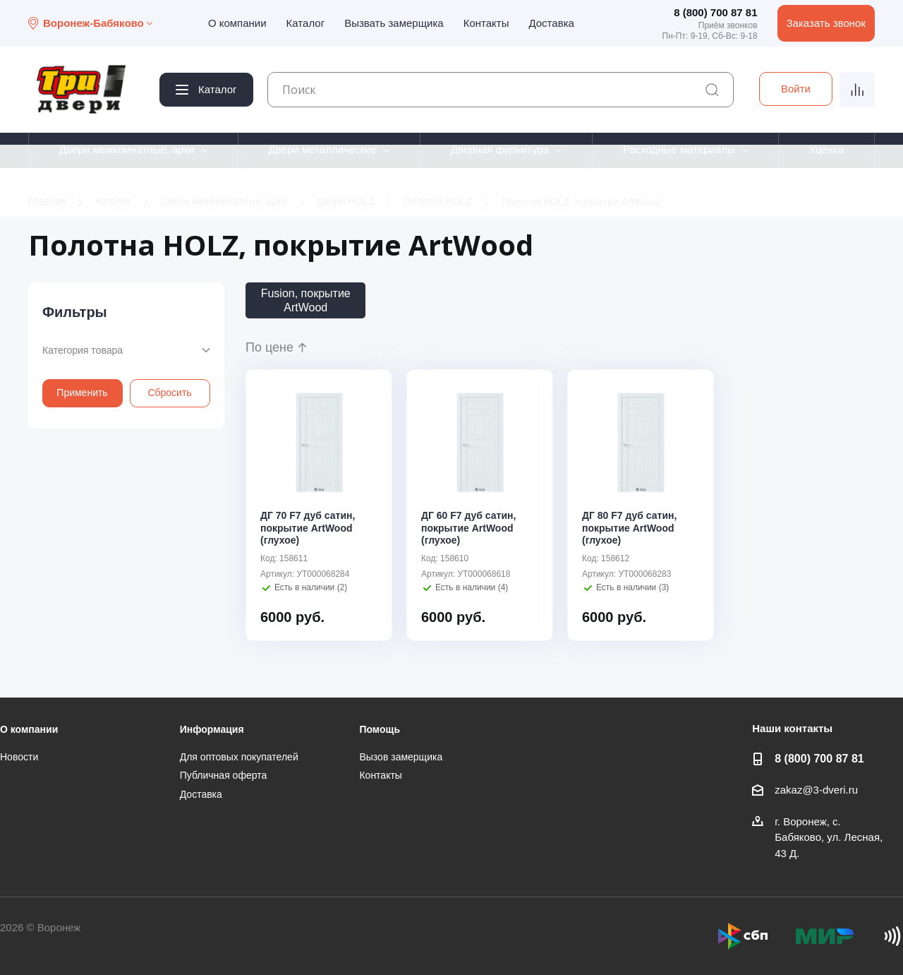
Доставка (551, 23)
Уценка (826, 149)
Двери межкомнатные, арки (127, 149)
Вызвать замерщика (394, 23)
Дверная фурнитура (500, 149)
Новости (19, 756)
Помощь (379, 729)
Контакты (486, 23)
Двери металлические (323, 149)
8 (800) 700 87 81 (715, 12)
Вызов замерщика (400, 756)
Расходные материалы (679, 149)
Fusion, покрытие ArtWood (306, 300)
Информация (212, 729)
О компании (237, 23)
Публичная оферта (223, 775)
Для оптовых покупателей (239, 756)
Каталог (305, 23)
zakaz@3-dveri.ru (816, 790)
